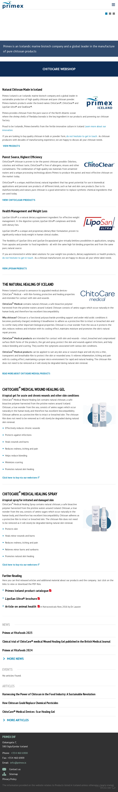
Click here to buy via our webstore (19, 477)
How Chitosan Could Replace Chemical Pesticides (30, 703)
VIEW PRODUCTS (11, 145)
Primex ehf (9, 737)
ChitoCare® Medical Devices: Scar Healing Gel (28, 712)
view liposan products (14, 268)
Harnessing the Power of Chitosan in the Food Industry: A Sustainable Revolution (48, 694)
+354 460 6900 (19, 752)
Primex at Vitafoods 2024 (17, 650)
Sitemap (13, 774)
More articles (18, 720)
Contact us (15, 769)
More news (15, 659)
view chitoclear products (18, 199)
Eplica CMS (105, 787)
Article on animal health (21, 606)
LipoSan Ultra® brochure (21, 599)
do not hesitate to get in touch (81, 136)
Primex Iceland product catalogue (27, 591)
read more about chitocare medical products (26, 373)
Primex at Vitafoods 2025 (17, 633)
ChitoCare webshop (59, 69)
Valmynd (113, 5)
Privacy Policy (9, 779)
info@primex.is (18, 762)
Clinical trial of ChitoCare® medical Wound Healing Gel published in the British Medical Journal (56, 641)
